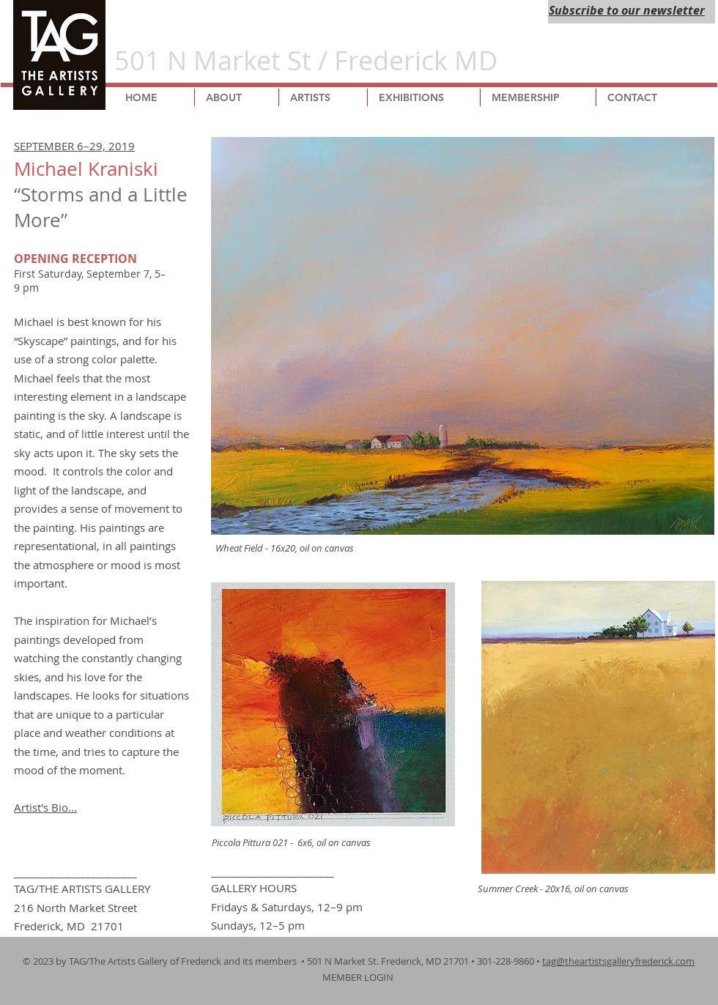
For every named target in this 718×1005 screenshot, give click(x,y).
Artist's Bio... (45, 807)
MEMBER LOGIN (359, 977)
